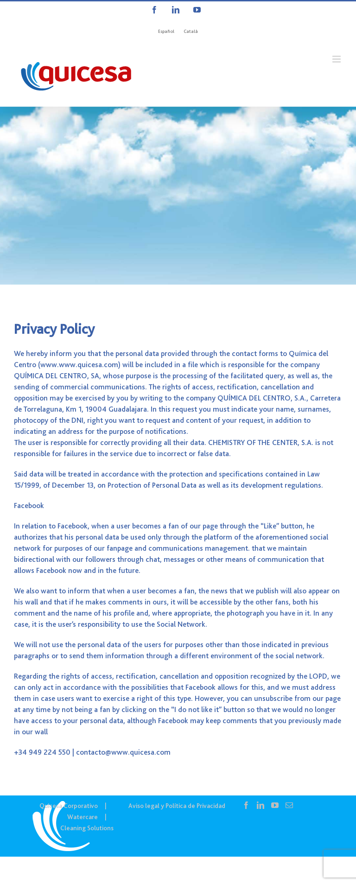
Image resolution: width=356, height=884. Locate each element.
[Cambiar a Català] (191, 31)
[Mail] (289, 805)
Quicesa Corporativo (68, 805)
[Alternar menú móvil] (337, 59)
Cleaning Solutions (87, 828)
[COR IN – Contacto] (178, 196)
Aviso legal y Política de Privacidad (176, 805)
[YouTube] (275, 805)
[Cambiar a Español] (166, 31)
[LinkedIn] (260, 805)
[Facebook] (246, 805)
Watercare (82, 816)
